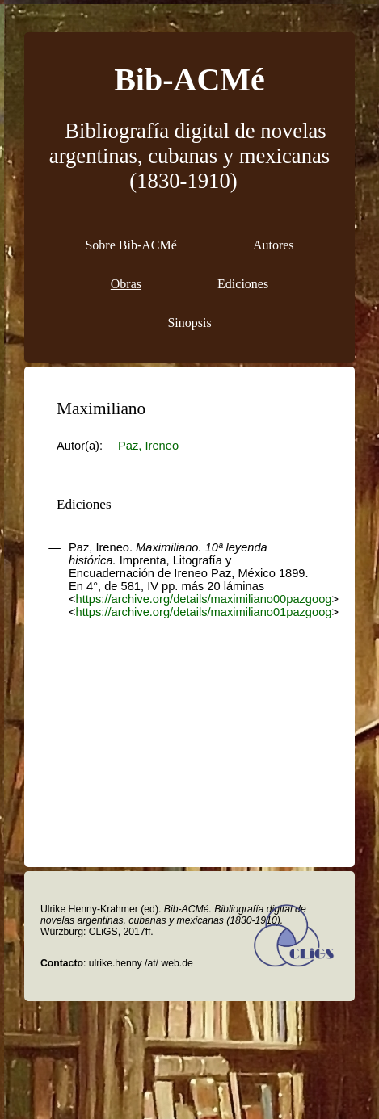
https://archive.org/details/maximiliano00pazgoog (204, 599)
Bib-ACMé (189, 79)
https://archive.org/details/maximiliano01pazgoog (204, 612)
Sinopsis (189, 322)
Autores (273, 245)
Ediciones (242, 284)
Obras (126, 284)
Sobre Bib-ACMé (130, 245)
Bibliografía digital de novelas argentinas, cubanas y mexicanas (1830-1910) (189, 156)
